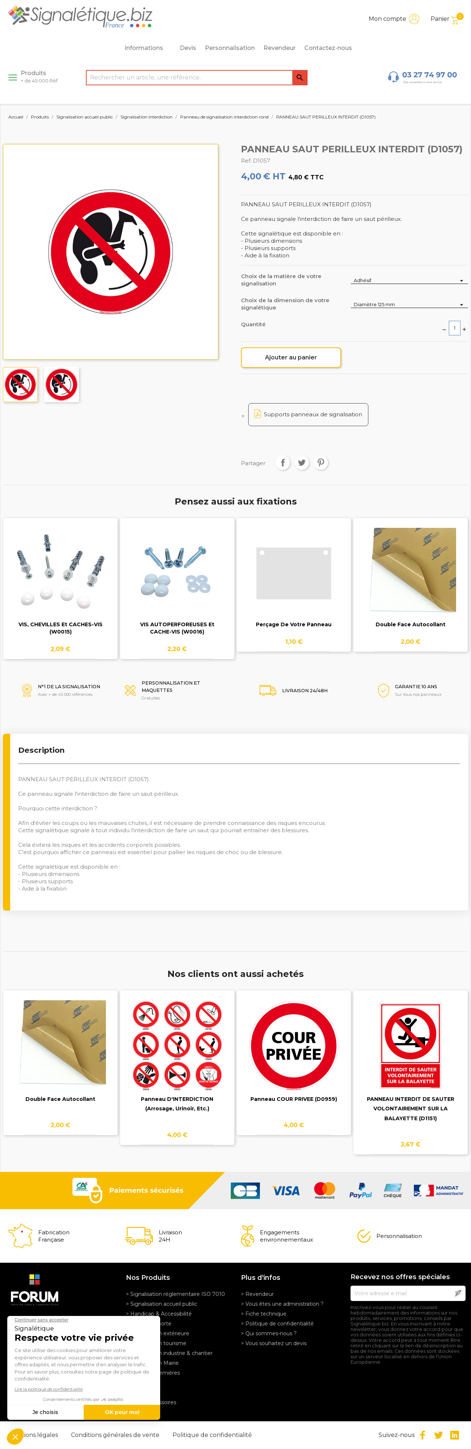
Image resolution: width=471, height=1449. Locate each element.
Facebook (422, 1435)
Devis (188, 47)
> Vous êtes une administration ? (282, 1304)
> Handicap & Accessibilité (159, 1313)
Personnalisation (230, 47)
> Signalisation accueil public (161, 1304)
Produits (39, 76)
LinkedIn (454, 1435)
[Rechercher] (197, 77)
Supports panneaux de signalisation (313, 414)
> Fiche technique (263, 1313)
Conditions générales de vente (116, 1435)
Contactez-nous (328, 47)
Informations (147, 48)
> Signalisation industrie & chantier (169, 1353)
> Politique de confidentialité (277, 1323)
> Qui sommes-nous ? (269, 1333)
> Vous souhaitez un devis (273, 1343)
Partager (283, 462)
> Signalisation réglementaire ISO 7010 (175, 1294)
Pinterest (320, 462)
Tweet (301, 462)
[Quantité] (454, 328)
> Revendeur (257, 1294)
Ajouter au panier (291, 357)
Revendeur (280, 47)
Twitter (438, 1435)
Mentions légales (34, 1435)
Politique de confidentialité (212, 1435)
